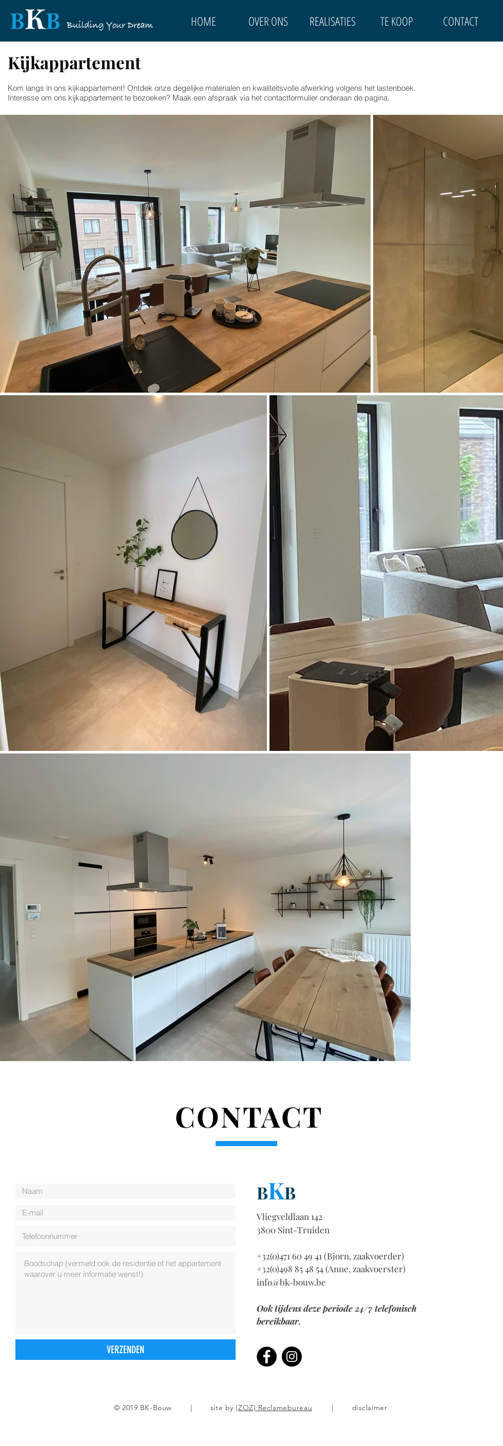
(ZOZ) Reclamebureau (274, 1407)
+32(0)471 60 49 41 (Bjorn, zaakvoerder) (330, 1255)
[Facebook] (267, 1357)
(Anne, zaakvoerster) (365, 1268)
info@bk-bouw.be (291, 1282)
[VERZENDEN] (125, 1349)
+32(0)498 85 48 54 (291, 1268)
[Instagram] (292, 1357)
